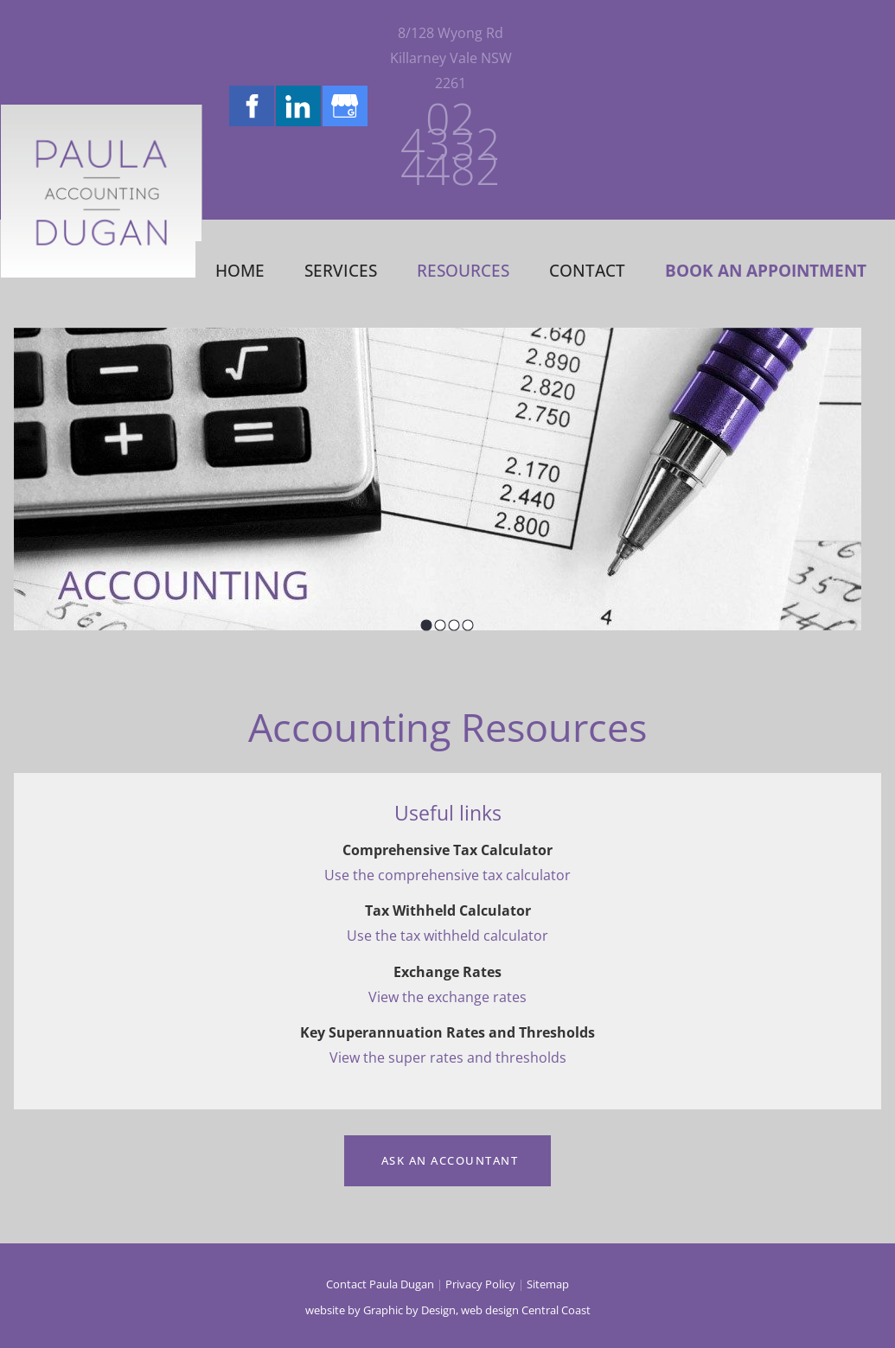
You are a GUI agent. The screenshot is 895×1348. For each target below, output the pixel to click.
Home (240, 270)
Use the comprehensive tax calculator (447, 875)
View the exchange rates (447, 996)
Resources (463, 270)
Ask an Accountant (447, 1147)
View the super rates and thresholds (447, 1057)
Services (340, 270)
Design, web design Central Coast (506, 1310)
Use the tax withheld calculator (447, 935)
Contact (587, 270)
